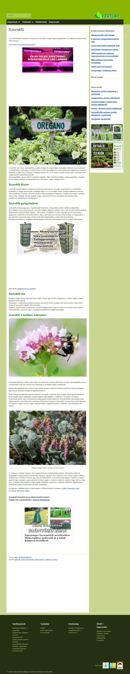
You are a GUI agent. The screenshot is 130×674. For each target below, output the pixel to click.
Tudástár (26, 22)
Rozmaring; (20, 491)
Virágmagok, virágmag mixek (103, 71)
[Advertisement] (65, 5)
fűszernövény (39, 559)
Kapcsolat (54, 22)
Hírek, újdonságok (46, 630)
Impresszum (101, 636)
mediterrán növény (51, 559)
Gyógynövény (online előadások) (105, 98)
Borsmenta (71, 488)
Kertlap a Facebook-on (76, 628)
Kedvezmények (17, 651)
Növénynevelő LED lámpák (103, 35)
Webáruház (41, 22)
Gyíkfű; (64, 488)
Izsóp (77, 488)
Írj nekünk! (100, 640)
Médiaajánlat (101, 638)
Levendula (12, 491)
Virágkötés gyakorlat (19, 648)
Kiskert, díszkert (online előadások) (106, 109)
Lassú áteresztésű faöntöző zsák (105, 46)
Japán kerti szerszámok (101, 67)
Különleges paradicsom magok (104, 50)
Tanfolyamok (18, 624)
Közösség (74, 624)
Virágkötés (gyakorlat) (100, 119)
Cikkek (42, 628)
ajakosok (17, 559)
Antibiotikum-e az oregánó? (26, 288)
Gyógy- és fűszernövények (23, 557)
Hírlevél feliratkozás (41, 500)
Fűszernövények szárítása (26, 44)
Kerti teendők (44, 632)
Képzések (12, 22)
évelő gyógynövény (27, 559)
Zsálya (27, 491)
